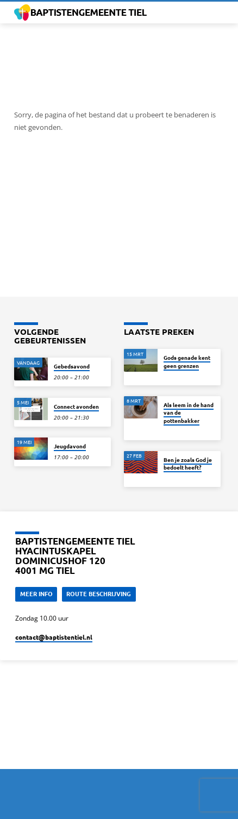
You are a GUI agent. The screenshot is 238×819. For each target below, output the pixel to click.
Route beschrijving (98, 593)
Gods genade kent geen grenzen (187, 361)
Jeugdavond (70, 446)
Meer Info (36, 593)
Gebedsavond (72, 366)
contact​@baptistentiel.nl (53, 637)
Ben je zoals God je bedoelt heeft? (188, 463)
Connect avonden (76, 406)
